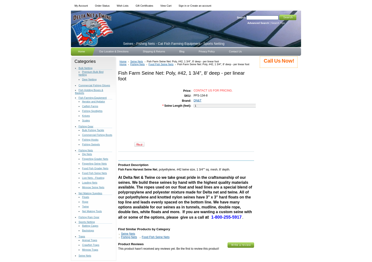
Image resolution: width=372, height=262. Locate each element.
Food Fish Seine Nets (94, 173)
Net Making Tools (92, 211)
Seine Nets (85, 255)
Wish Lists (123, 5)
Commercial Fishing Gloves (94, 85)
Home (123, 61)
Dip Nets (87, 154)
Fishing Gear (86, 126)
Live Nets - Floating (93, 177)
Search (241, 17)
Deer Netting (89, 79)
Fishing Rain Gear (89, 217)
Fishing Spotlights (92, 111)
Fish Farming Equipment (93, 97)
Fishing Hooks (90, 139)
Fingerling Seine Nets (94, 163)
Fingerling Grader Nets (95, 158)
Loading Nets (89, 182)
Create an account (200, 5)
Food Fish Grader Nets (95, 168)
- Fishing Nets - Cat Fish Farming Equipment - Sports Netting (173, 44)
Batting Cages (90, 225)
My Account (81, 5)
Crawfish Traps (90, 245)
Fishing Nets (86, 150)
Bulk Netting (86, 68)
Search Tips (278, 23)
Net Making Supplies (90, 193)
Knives (86, 115)
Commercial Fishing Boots (97, 134)
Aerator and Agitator (93, 101)
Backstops (88, 230)
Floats (85, 197)
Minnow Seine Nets (93, 187)
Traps (82, 236)
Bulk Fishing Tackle (93, 130)
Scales (86, 120)
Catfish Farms (90, 106)
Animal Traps (89, 240)
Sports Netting (87, 222)
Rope (85, 201)
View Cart (166, 5)
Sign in (182, 5)
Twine (85, 206)
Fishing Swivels (91, 144)
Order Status (102, 5)
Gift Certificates (144, 5)
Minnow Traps (90, 249)
